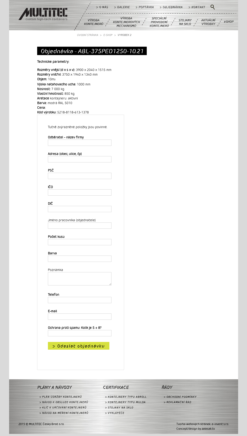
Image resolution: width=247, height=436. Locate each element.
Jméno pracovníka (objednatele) (72, 220)
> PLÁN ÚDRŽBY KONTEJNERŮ (60, 399)
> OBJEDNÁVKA (171, 7)
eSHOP (228, 21)
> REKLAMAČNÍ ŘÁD (177, 404)
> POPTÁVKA (145, 7)
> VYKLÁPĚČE (114, 415)
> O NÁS (102, 7)
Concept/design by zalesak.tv (195, 430)
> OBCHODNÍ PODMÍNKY (180, 399)
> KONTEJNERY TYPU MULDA (125, 404)
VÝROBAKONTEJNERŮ (93, 22)
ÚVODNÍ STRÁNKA (87, 35)
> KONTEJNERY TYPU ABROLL (126, 399)
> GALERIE (122, 7)
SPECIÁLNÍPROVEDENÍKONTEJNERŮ (159, 22)
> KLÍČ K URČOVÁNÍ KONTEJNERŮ (62, 409)
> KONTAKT (197, 7)
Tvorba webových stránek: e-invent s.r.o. (202, 426)
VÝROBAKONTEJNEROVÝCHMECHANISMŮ (126, 22)
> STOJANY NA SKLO (119, 409)
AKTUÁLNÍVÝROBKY (208, 22)
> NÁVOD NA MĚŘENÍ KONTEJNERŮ (63, 415)
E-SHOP (107, 35)
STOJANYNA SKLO (185, 22)
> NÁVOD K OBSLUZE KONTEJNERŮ (63, 404)
